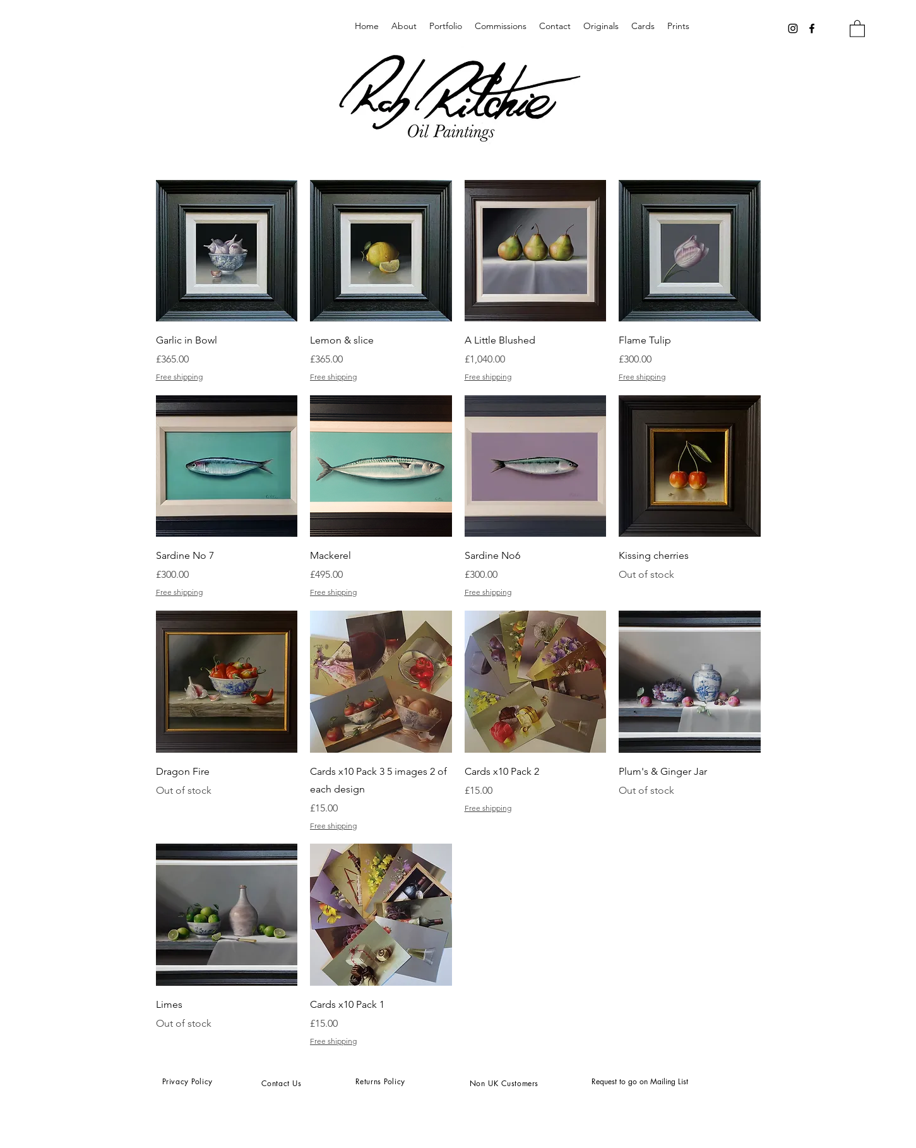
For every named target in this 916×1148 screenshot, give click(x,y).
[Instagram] (793, 28)
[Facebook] (812, 28)
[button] (857, 28)
